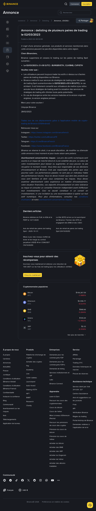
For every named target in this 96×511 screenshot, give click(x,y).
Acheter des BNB (56, 447)
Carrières (6, 359)
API (74, 408)
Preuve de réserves (80, 373)
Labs (51, 379)
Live (27, 373)
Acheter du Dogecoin (58, 455)
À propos (6, 355)
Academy (29, 370)
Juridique (6, 374)
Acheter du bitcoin (57, 443)
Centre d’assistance (80, 393)
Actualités (6, 367)
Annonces (7, 363)
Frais (74, 404)
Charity (29, 405)
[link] (7, 22)
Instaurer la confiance (11, 396)
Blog (4, 400)
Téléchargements (9, 419)
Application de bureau (11, 423)
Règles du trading (79, 416)
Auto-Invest (30, 385)
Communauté (8, 404)
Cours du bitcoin (56, 407)
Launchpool (30, 381)
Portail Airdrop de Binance (83, 420)
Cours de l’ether (56, 411)
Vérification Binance (80, 412)
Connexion (75, 4)
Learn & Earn (55, 396)
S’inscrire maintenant (32, 275)
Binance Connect (56, 383)
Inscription (87, 4)
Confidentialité (8, 392)
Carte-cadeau (31, 377)
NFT (28, 393)
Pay (27, 366)
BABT (28, 397)
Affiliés (75, 355)
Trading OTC (77, 363)
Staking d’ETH (31, 389)
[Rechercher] (76, 12)
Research (30, 401)
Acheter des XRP (56, 451)
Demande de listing (57, 369)
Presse (5, 371)
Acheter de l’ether (57, 459)
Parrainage (77, 359)
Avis (4, 415)
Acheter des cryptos (34, 362)
